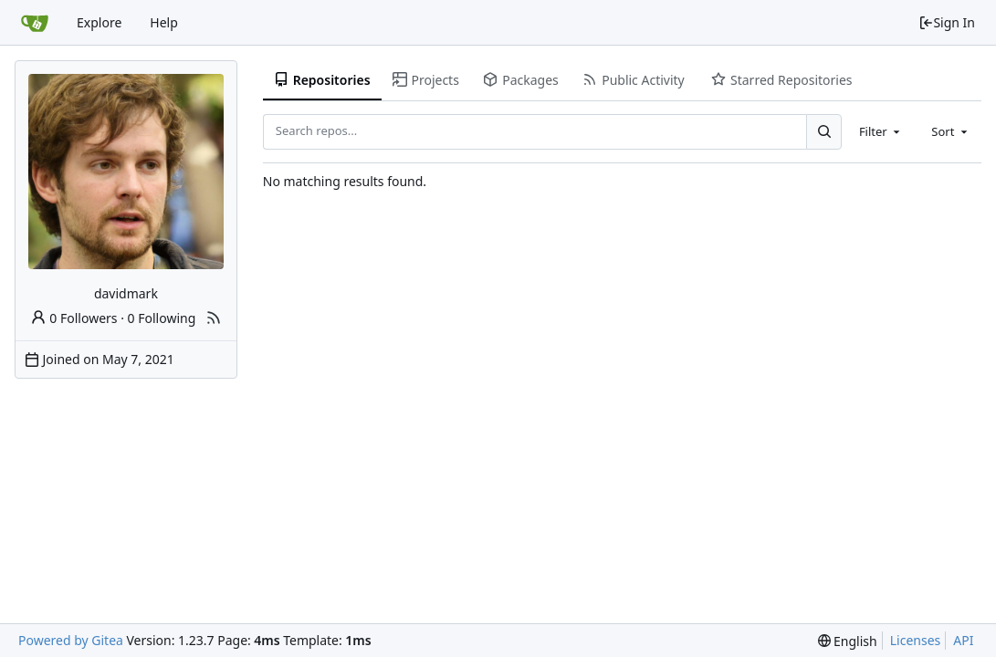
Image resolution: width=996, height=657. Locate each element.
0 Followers (74, 318)
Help (164, 22)
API (963, 640)
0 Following (162, 318)
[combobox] (881, 131)
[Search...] (823, 131)
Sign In (946, 22)
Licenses (915, 640)
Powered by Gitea (70, 640)
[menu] (847, 641)
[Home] (34, 22)
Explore (99, 22)
